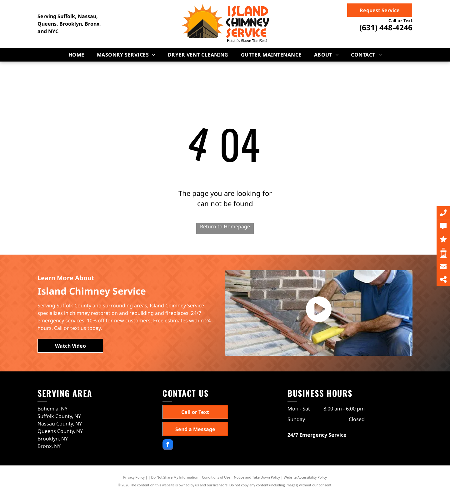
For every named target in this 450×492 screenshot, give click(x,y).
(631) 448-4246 (385, 27)
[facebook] (167, 445)
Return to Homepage (225, 226)
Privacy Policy (134, 477)
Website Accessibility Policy (305, 477)
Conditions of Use (216, 477)
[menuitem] (76, 55)
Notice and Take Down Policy (257, 477)
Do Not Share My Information (174, 477)
